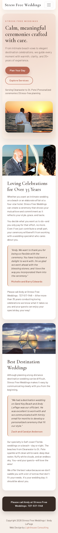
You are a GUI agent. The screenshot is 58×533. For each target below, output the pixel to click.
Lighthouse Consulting (37, 527)
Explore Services (19, 80)
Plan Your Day (17, 70)
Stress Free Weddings (23, 4)
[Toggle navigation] (49, 5)
